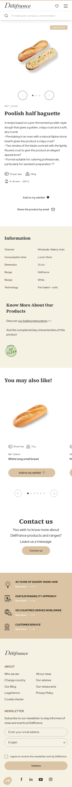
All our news (43, 674)
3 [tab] (34, 493)
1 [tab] (28, 493)
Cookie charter (14, 699)
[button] (32, 95)
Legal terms (12, 693)
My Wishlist (56, 5)
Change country (14, 680)
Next (54, 493)
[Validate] (36, 765)
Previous (18, 493)
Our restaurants (46, 686)
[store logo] (17, 6)
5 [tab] (41, 493)
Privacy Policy (44, 693)
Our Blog (10, 686)
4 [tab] (37, 493)
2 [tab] (31, 493)
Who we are (11, 674)
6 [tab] (44, 493)
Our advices (43, 680)
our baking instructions (32, 321)
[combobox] (36, 15)
